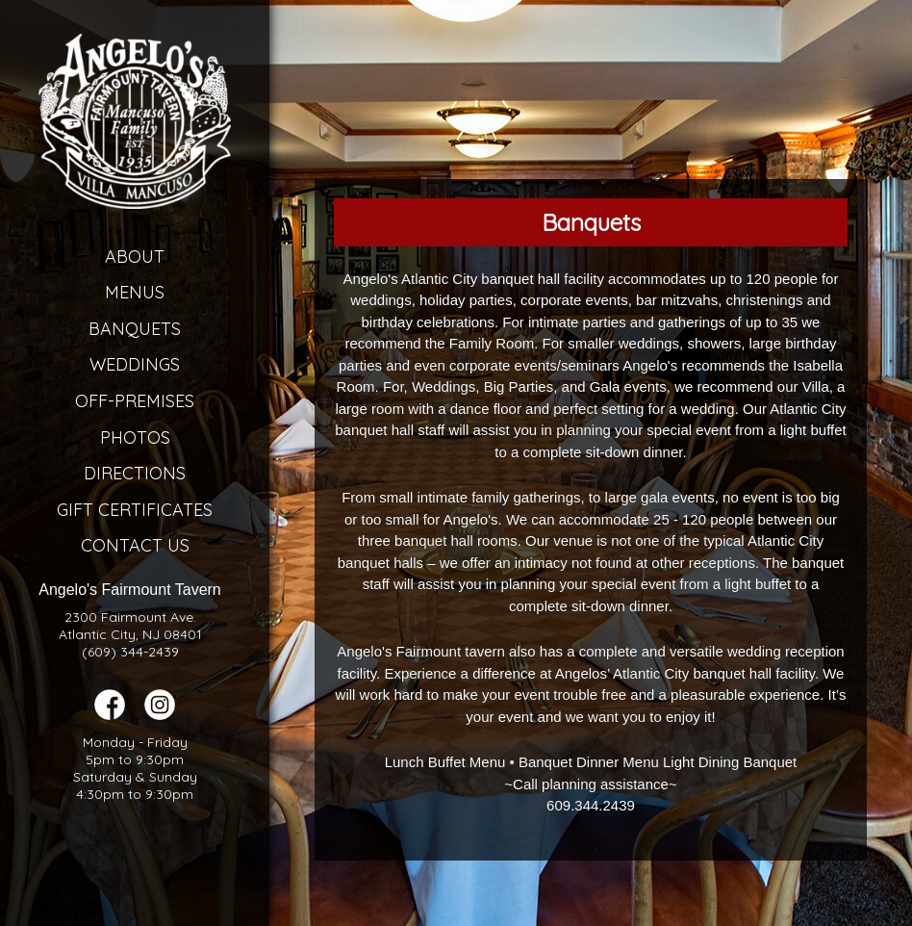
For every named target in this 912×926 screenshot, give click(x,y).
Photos (135, 437)
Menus (135, 292)
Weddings (134, 364)
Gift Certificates (135, 510)
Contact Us (135, 545)
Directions (135, 473)
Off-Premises (134, 401)
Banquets (135, 329)
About (135, 256)
